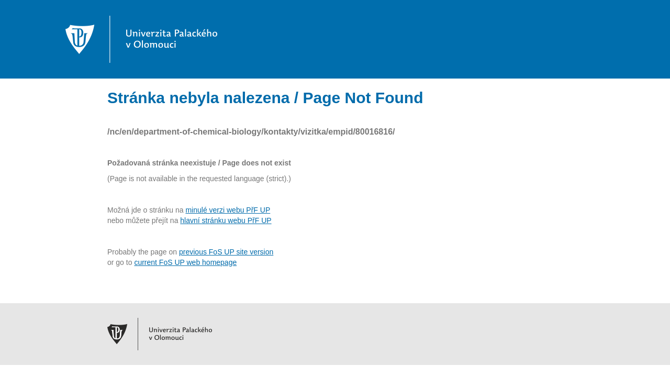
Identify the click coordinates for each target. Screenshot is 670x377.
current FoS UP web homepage (185, 262)
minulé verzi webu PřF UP (227, 210)
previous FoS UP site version (226, 252)
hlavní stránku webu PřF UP (225, 220)
